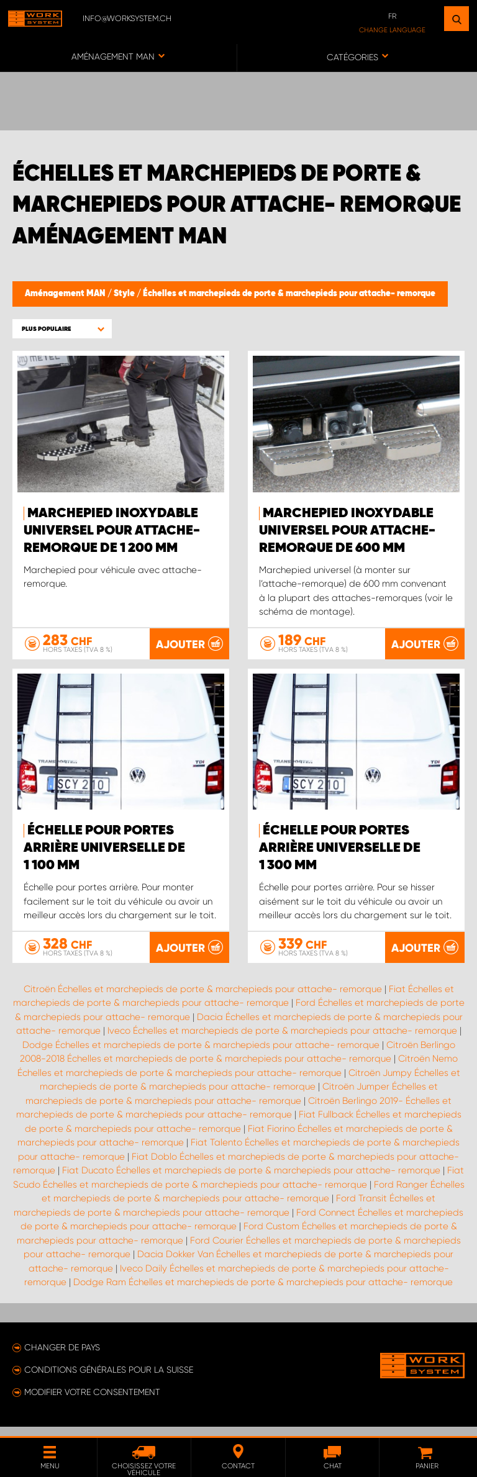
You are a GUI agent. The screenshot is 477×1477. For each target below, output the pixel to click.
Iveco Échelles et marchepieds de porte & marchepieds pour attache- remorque (282, 1044)
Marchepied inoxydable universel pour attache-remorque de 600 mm (347, 531)
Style (125, 293)
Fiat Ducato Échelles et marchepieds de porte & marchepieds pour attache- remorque (251, 1184)
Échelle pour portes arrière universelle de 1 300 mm (339, 848)
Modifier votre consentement (92, 1406)
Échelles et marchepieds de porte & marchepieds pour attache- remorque (289, 293)
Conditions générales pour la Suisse (108, 1384)
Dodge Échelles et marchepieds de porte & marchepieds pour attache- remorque (200, 1059)
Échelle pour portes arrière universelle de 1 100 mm (104, 848)
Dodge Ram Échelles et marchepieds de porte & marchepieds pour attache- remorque (263, 1296)
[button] (62, 328)
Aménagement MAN (66, 293)
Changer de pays (62, 1361)
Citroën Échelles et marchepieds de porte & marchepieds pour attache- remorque (203, 1003)
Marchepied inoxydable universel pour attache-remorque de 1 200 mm (112, 531)
